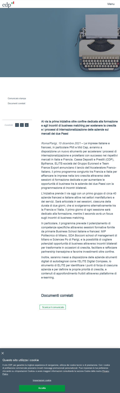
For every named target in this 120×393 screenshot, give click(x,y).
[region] (60, 370)
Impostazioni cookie (42, 380)
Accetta (42, 388)
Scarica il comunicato (53, 307)
